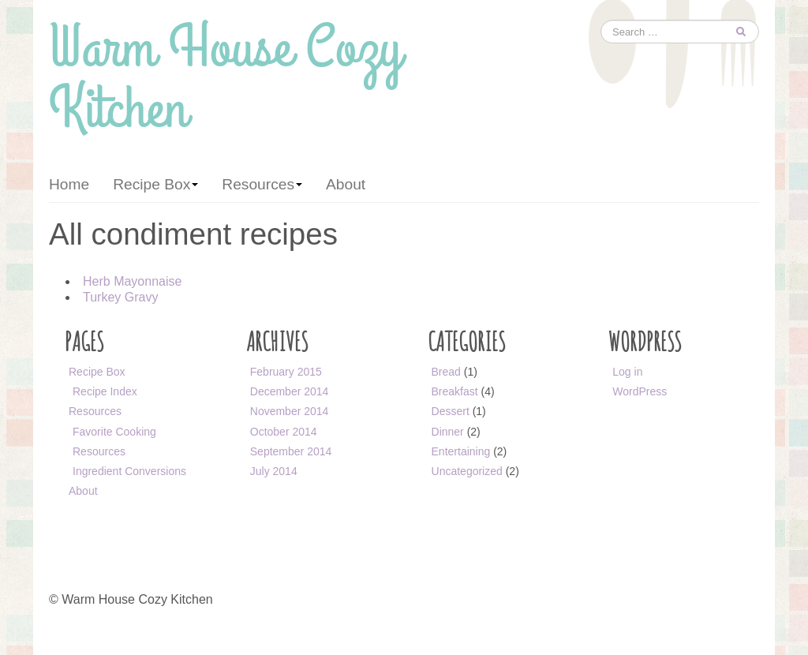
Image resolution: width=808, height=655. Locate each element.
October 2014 (283, 431)
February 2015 (286, 371)
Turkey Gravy (120, 297)
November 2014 (289, 411)
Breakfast (455, 391)
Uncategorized (467, 471)
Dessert (450, 411)
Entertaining (461, 451)
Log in (627, 371)
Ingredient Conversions (129, 471)
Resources (262, 184)
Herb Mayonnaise (132, 281)
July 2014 (273, 471)
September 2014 (291, 451)
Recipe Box (155, 184)
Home (69, 184)
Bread (446, 371)
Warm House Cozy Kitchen (225, 84)
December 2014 (289, 391)
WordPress (639, 391)
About (345, 184)
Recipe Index (105, 391)
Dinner (448, 431)
